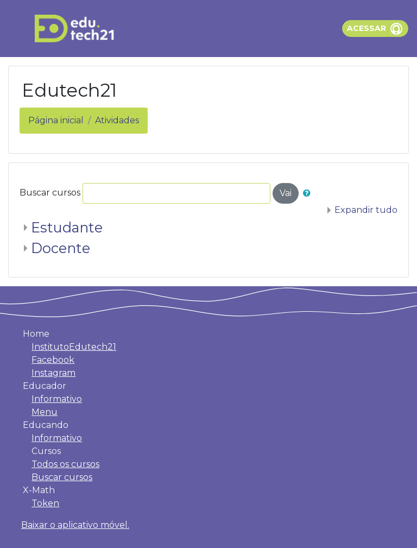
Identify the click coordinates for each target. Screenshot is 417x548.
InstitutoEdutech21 (73, 347)
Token (45, 503)
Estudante (67, 227)
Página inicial (56, 120)
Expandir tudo (365, 210)
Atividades (117, 120)
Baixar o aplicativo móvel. (75, 525)
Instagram (53, 373)
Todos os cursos (65, 464)
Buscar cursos (50, 192)
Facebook (52, 360)
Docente (60, 248)
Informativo (56, 399)
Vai (286, 193)
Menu (44, 412)
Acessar (366, 28)
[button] (309, 193)
